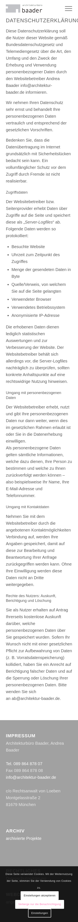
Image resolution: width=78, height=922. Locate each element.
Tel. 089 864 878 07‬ (24, 763)
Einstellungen (39, 913)
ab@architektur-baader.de (36, 698)
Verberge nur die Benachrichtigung (39, 904)
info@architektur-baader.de (31, 777)
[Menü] (66, 8)
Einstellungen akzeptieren (39, 895)
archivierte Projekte (23, 838)
